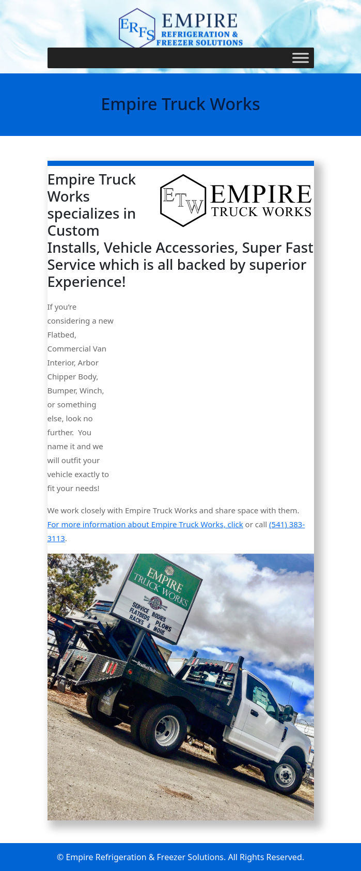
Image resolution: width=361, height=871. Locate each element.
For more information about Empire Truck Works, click (145, 524)
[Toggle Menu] (300, 58)
